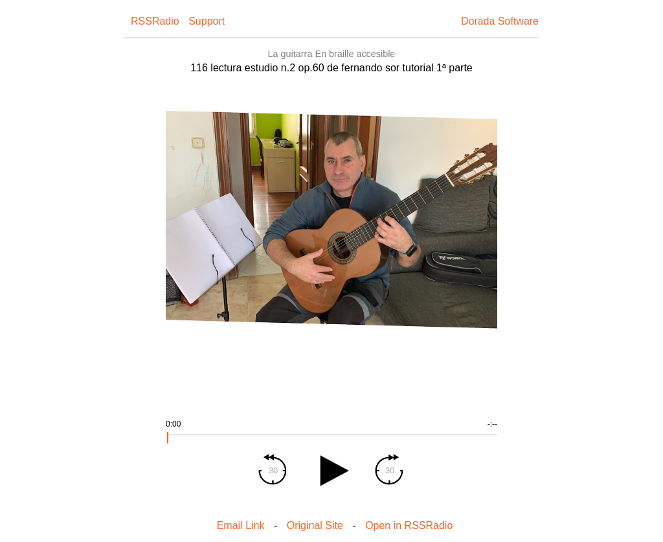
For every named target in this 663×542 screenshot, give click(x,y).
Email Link (241, 525)
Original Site (315, 525)
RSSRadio (155, 21)
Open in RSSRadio (409, 525)
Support (206, 21)
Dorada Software (500, 21)
